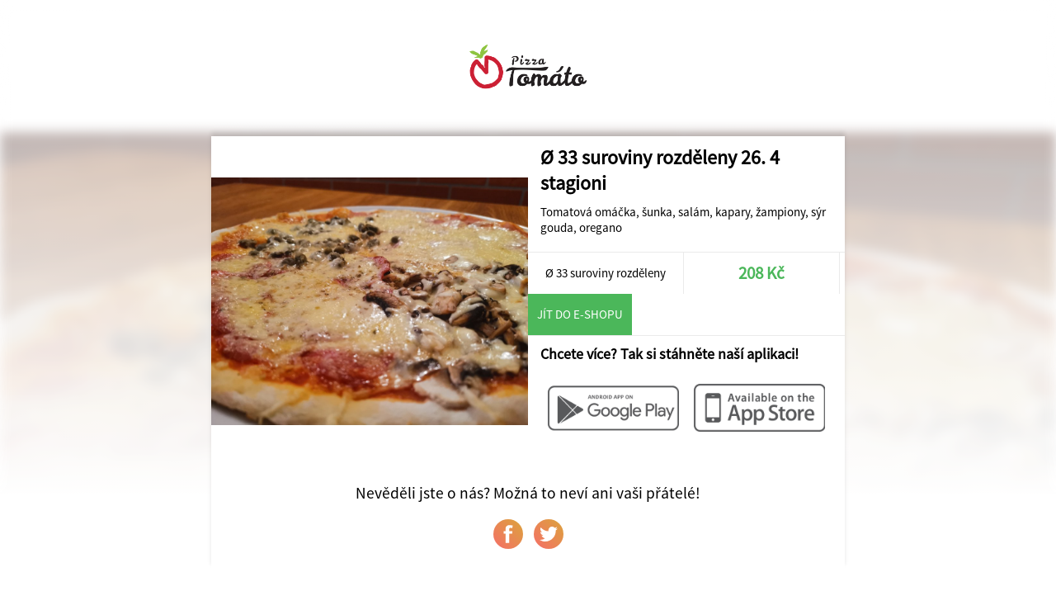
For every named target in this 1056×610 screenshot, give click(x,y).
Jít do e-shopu (580, 314)
